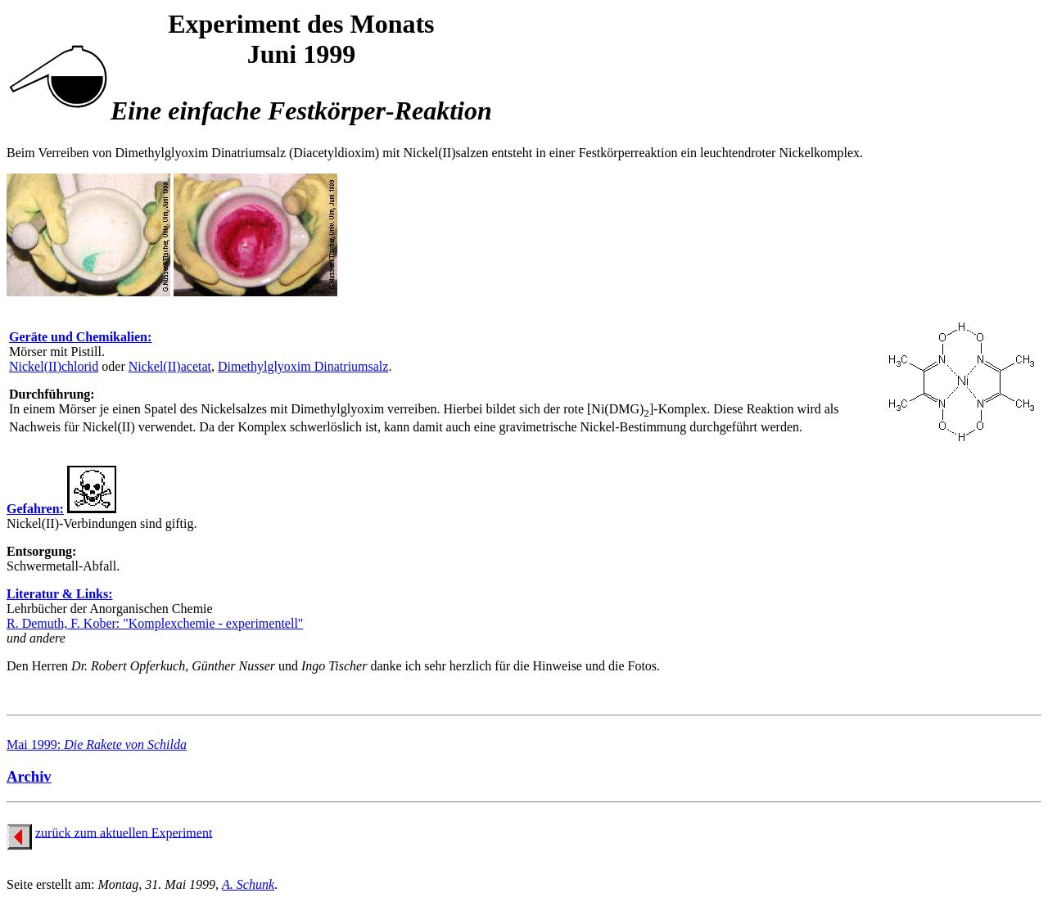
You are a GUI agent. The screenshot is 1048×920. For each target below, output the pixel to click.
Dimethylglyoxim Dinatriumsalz (303, 366)
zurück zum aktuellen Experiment (123, 832)
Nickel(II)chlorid (53, 366)
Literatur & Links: (59, 594)
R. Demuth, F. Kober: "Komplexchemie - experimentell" (155, 623)
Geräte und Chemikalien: (80, 337)
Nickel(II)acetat (170, 366)
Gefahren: (35, 509)
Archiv (29, 776)
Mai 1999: (97, 744)
